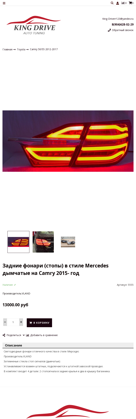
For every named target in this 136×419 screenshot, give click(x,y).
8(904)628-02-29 (123, 24)
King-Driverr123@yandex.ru (118, 18)
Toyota (21, 49)
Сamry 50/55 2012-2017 (44, 49)
